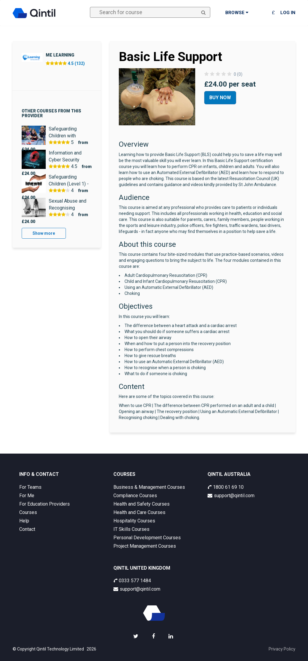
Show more (43, 233)
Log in (287, 12)
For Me (26, 495)
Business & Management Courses (149, 487)
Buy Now (220, 97)
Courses (28, 512)
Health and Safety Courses (141, 504)
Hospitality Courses (134, 521)
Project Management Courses (144, 546)
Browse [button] (236, 12)
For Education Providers (44, 504)
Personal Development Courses (147, 537)
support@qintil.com (231, 495)
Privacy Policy (282, 649)
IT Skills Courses (131, 529)
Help (24, 521)
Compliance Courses (135, 495)
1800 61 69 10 (226, 487)
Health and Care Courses (139, 512)
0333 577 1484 (132, 580)
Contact (27, 529)
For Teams (30, 487)
